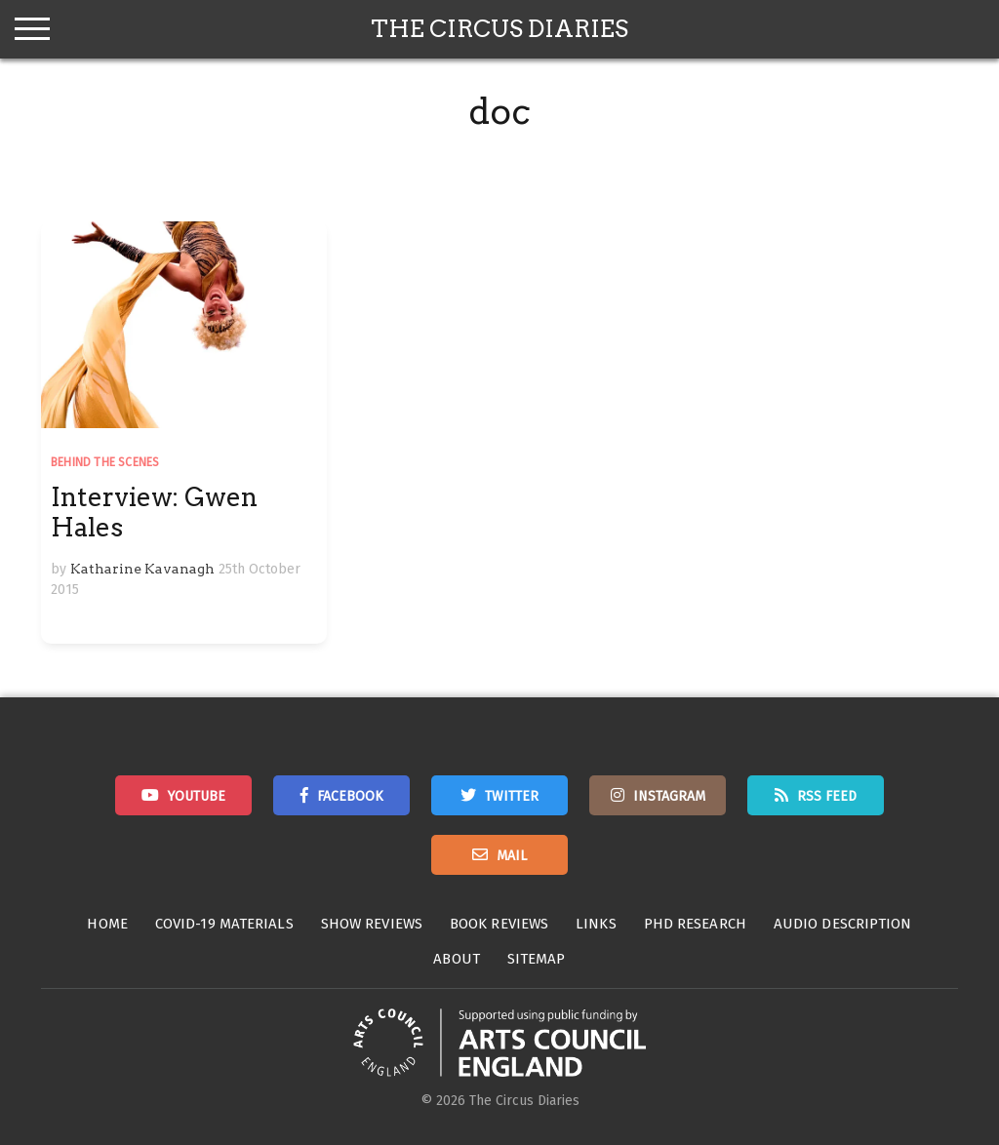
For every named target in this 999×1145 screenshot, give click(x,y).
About (456, 958)
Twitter (512, 796)
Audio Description (843, 923)
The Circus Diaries (499, 29)
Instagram (669, 796)
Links (596, 923)
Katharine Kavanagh (142, 568)
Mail (512, 856)
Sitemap (536, 958)
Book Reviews (499, 923)
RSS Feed (827, 796)
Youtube (196, 796)
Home (107, 923)
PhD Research (695, 923)
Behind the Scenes (105, 462)
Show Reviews (371, 923)
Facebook (350, 796)
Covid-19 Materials (224, 923)
